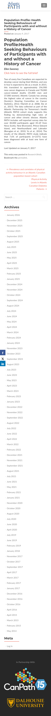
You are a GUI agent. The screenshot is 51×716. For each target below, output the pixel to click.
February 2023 (14, 396)
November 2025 (14, 225)
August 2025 (13, 241)
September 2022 (15, 417)
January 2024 (13, 343)
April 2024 (12, 327)
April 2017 (12, 572)
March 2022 (12, 444)
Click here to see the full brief (21, 73)
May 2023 (11, 380)
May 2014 (11, 631)
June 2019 (12, 540)
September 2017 (15, 567)
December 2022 (14, 407)
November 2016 (14, 599)
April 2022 (12, 439)
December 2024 (14, 284)
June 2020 (12, 524)
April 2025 (12, 263)
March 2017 (12, 577)
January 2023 (13, 401)
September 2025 (15, 236)
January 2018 (13, 551)
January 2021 (13, 497)
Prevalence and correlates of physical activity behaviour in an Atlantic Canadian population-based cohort (25, 172)
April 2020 (12, 529)
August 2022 (13, 423)
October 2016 (13, 604)
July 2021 (11, 476)
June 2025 (12, 252)
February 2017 (14, 583)
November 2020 (14, 503)
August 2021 (13, 471)
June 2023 (12, 375)
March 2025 (12, 268)
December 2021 (14, 455)
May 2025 (11, 257)
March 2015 (12, 620)
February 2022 (14, 449)
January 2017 (13, 588)
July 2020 (11, 519)
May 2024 (11, 321)
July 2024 (11, 311)
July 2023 (11, 369)
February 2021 (14, 492)
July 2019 (11, 535)
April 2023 (12, 385)
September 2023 (15, 359)
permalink (22, 157)
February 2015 (14, 625)
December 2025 (14, 220)
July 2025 (11, 247)
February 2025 (14, 273)
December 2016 (14, 593)
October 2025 (13, 231)
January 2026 (13, 215)
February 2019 (14, 545)
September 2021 (15, 465)
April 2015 (12, 615)
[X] (2, 358)
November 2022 (14, 412)
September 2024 (15, 300)
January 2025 (13, 279)
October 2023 (13, 353)
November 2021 (14, 460)
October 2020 (13, 508)
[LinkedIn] (2, 363)
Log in (10, 646)
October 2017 (13, 561)
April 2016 (12, 609)
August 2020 (13, 513)
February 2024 (14, 337)
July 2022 (11, 428)
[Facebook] (2, 352)
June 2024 (12, 316)
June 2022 (12, 433)
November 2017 (14, 556)
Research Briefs (34, 154)
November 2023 (14, 348)
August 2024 (13, 305)
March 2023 (12, 391)
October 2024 (13, 295)
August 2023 (13, 364)
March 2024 (12, 332)
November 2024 (14, 289)
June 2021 (12, 481)
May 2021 (11, 487)
